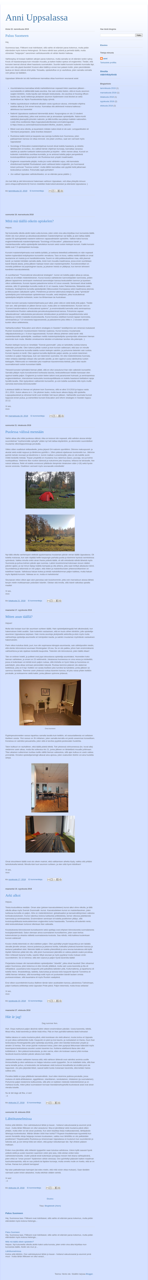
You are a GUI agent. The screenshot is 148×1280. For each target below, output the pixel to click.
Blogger (89, 1274)
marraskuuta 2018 (108, 92)
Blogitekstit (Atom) (53, 1206)
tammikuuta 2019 (108, 88)
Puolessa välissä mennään (24, 432)
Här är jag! (13, 1017)
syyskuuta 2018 (107, 101)
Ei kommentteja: (37, 191)
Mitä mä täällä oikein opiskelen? (29, 221)
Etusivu (50, 1199)
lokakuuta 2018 (107, 97)
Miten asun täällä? (19, 617)
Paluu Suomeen (17, 36)
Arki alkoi (13, 895)
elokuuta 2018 (106, 106)
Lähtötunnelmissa (18, 1119)
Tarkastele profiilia (108, 62)
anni (105, 58)
